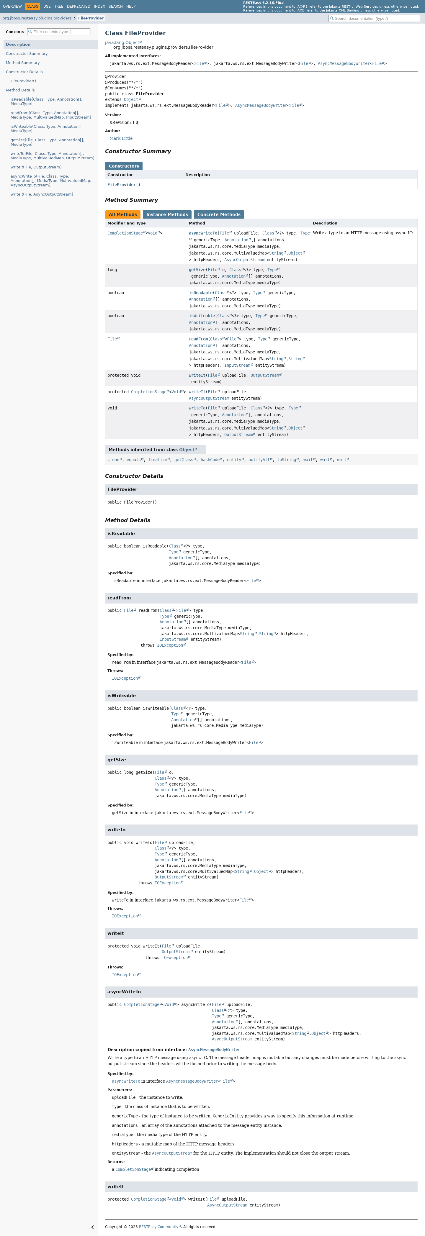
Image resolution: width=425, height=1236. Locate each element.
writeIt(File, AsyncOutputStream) (42, 194)
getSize (197, 269)
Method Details (20, 90)
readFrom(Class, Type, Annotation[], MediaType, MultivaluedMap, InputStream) (51, 115)
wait (308, 459)
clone (113, 459)
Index (99, 6)
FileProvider (91, 18)
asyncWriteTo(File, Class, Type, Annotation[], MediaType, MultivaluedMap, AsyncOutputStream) (51, 180)
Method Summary (23, 62)
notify (234, 459)
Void (152, 233)
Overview (12, 6)
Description (18, 44)
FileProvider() (23, 81)
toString (286, 459)
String (276, 253)
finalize (157, 459)
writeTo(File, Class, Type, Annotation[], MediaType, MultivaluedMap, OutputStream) (52, 155)
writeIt (197, 375)
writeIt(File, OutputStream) (36, 167)
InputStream (237, 365)
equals (134, 459)
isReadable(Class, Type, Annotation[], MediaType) (46, 101)
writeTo (197, 408)
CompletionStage (125, 233)
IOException (170, 645)
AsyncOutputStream (244, 259)
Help (130, 6)
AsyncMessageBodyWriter (344, 63)
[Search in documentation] (374, 18)
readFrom (198, 339)
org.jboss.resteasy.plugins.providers (37, 18)
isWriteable (202, 315)
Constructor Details (24, 72)
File (199, 63)
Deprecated (78, 6)
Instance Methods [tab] (167, 214)
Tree (58, 6)
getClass (183, 459)
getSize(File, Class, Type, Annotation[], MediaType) (47, 142)
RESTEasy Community (158, 1227)
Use (47, 6)
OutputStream (265, 375)
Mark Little (121, 138)
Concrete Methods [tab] (219, 214)
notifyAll (259, 459)
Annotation (236, 239)
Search (116, 6)
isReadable (200, 292)
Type (272, 269)
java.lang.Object (122, 42)
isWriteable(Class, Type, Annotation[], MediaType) (47, 128)
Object (131, 99)
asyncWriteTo (203, 233)
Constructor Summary (27, 53)
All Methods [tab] (123, 214)
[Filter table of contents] (59, 31)
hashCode (210, 459)
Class (268, 233)
